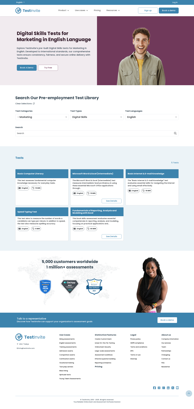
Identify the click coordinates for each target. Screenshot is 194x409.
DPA (131, 351)
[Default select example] (42, 117)
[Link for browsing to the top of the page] (189, 393)
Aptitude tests (65, 375)
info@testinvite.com (26, 348)
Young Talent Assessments (70, 379)
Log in (175, 2)
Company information (170, 339)
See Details (111, 200)
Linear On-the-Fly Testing (105, 343)
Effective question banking (105, 359)
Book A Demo (26, 67)
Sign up (148, 10)
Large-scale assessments (105, 351)
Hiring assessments (67, 339)
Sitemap (133, 359)
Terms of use (135, 355)
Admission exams (66, 351)
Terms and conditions (138, 347)
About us (166, 334)
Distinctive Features (105, 334)
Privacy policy (135, 339)
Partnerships (166, 351)
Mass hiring (63, 371)
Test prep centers (66, 367)
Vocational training (66, 363)
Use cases (81, 10)
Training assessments (68, 347)
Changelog (165, 355)
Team (163, 347)
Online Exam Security (103, 347)
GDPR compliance (137, 343)
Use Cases (64, 334)
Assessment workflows (104, 355)
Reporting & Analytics (103, 363)
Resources (113, 10)
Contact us (165, 359)
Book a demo (168, 10)
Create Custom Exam (103, 339)
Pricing (97, 10)
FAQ (162, 363)
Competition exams (67, 355)
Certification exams (67, 359)
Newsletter (165, 367)
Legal (133, 334)
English (19, 2)
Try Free (48, 67)
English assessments (67, 343)
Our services (166, 343)
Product (63, 10)
